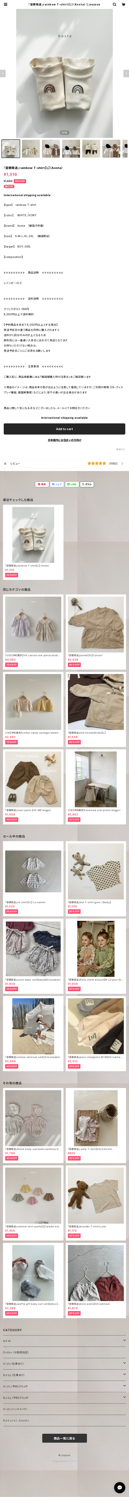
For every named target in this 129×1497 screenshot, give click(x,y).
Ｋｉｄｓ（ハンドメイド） (15, 1409)
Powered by (65, 1461)
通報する (120, 449)
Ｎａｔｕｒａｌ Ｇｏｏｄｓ (16, 1420)
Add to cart (64, 429)
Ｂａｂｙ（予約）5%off (15, 1397)
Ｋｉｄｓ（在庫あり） (13, 1363)
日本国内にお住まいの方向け (64, 440)
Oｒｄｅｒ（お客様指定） (16, 1352)
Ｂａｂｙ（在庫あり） (14, 1375)
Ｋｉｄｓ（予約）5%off (15, 1386)
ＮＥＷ (7, 1341)
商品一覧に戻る (64, 1438)
